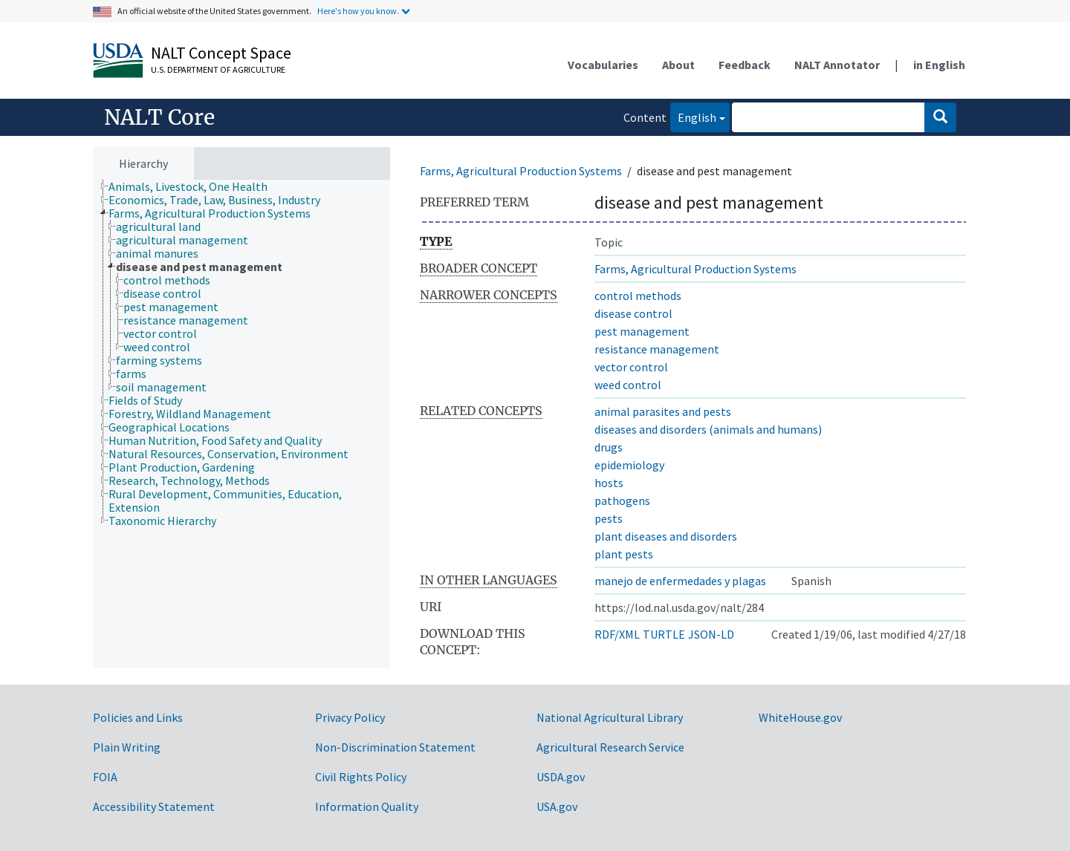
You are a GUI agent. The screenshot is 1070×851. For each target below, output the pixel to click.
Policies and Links (138, 717)
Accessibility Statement (154, 806)
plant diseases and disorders (665, 536)
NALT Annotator (837, 64)
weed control (627, 384)
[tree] (241, 424)
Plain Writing (126, 747)
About (678, 64)
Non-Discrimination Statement (395, 747)
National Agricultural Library (609, 717)
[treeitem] (194, 186)
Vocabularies (603, 64)
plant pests (623, 554)
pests (608, 518)
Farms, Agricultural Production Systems (521, 170)
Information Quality (366, 806)
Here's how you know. (358, 10)
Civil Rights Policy (360, 776)
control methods (637, 295)
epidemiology (629, 464)
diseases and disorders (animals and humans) (708, 429)
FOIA (105, 776)
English (693, 116)
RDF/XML (617, 634)
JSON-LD (711, 634)
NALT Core (159, 117)
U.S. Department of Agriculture (218, 69)
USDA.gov (560, 776)
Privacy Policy (350, 717)
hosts (608, 482)
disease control (633, 313)
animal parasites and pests (662, 411)
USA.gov (556, 806)
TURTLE (664, 634)
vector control (631, 366)
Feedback (745, 64)
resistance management (656, 349)
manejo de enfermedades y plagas (680, 580)
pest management (642, 331)
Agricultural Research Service (610, 747)
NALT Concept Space (221, 52)
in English (939, 64)
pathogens (622, 500)
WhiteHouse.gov (800, 717)
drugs (608, 447)
